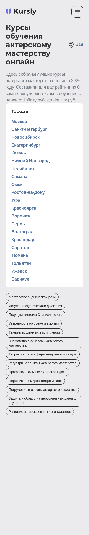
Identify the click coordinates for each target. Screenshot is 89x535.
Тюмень (19, 255)
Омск (16, 184)
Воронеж (20, 216)
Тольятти (21, 263)
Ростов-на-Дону (28, 192)
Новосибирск (25, 137)
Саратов (20, 247)
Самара (19, 176)
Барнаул (20, 279)
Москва (19, 121)
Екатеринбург (25, 145)
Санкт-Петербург (29, 129)
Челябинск (22, 168)
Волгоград (22, 231)
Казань (18, 153)
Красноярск (23, 208)
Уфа (15, 200)
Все (75, 45)
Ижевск (19, 271)
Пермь (18, 224)
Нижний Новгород (30, 161)
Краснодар (22, 239)
